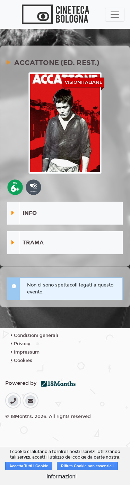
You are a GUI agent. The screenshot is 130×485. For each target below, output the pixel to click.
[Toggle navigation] (114, 15)
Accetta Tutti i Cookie (28, 466)
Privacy (20, 344)
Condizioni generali (34, 335)
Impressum (25, 352)
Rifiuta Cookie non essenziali (87, 466)
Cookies (21, 360)
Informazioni (61, 476)
